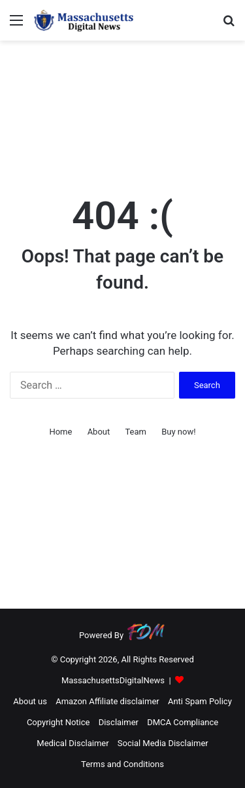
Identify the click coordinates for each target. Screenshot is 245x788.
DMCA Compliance (182, 722)
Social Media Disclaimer (163, 743)
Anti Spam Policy (200, 701)
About (99, 432)
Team (135, 432)
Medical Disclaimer (72, 743)
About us (30, 701)
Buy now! (178, 432)
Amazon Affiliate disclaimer (107, 701)
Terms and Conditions (122, 764)
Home (60, 432)
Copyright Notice (58, 722)
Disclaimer (119, 722)
